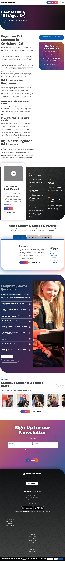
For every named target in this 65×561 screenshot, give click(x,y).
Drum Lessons (53, 255)
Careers (10, 530)
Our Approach (51, 64)
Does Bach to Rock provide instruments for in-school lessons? (16, 321)
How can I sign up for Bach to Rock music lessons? (16, 350)
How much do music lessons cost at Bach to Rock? (16, 310)
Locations (32, 549)
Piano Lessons (53, 251)
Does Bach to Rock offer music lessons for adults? (16, 338)
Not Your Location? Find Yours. (32, 497)
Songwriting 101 (16, 134)
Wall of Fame (37, 411)
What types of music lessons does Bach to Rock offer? (16, 304)
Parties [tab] (45, 237)
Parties (42, 479)
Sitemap (48, 511)
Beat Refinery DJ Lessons (54, 261)
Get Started (7, 356)
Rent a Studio (32, 545)
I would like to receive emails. (33, 449)
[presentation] (32, 455)
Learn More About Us (9, 360)
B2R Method (32, 536)
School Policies (10, 525)
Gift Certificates (32, 542)
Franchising (32, 547)
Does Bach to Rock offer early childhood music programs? (16, 333)
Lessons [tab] (19, 237)
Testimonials (32, 538)
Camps (35, 479)
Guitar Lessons (54, 253)
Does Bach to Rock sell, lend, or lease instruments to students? (16, 315)
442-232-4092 (33, 499)
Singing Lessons (54, 258)
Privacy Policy (42, 511)
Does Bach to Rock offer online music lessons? (16, 344)
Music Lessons (36, 262)
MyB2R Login (32, 551)
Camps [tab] (32, 237)
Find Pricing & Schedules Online (51, 37)
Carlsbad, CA (9, 519)
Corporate (32, 534)
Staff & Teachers (10, 521)
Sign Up (9, 208)
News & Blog (32, 540)
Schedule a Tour (10, 527)
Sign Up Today (52, 2)
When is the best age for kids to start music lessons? (16, 327)
